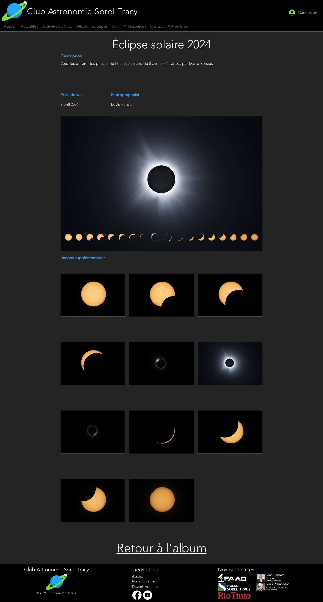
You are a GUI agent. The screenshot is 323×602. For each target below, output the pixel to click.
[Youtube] (147, 595)
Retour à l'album (162, 548)
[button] (134, 26)
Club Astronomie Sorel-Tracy (82, 11)
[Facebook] (137, 595)
